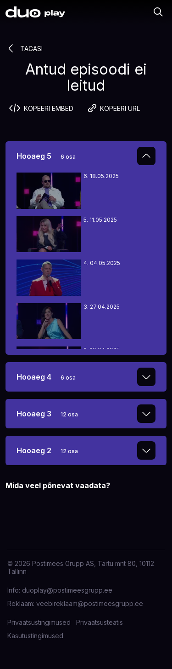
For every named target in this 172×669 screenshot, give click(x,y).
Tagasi (24, 48)
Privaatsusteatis (99, 622)
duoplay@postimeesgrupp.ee (67, 590)
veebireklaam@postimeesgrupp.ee (89, 603)
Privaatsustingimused (39, 622)
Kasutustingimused (35, 636)
